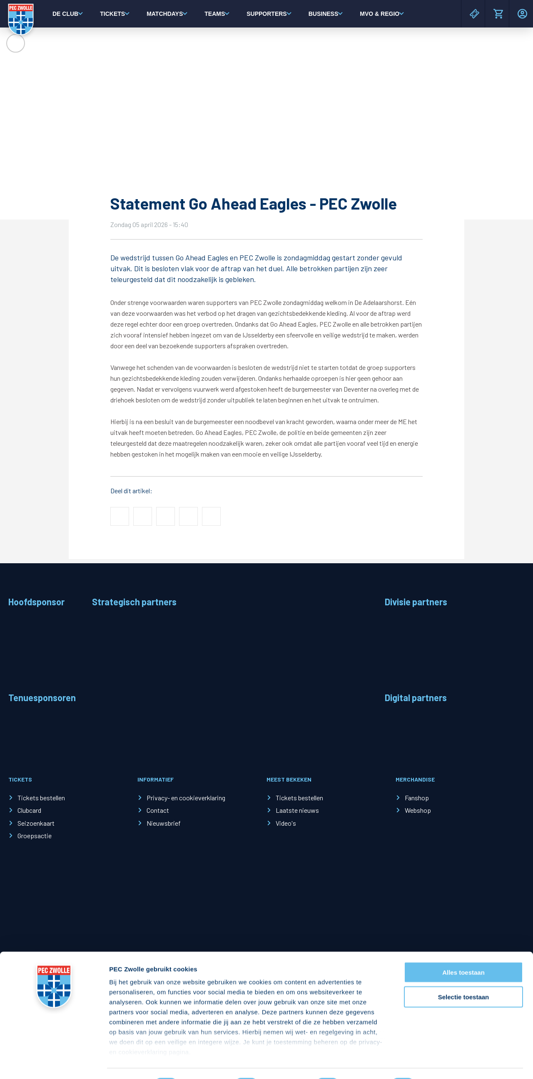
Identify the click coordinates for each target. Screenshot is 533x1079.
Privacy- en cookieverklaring (186, 798)
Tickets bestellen (41, 798)
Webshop (418, 810)
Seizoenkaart (36, 823)
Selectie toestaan (463, 974)
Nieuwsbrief (164, 823)
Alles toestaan (463, 950)
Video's (286, 823)
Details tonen (450, 1062)
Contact (158, 810)
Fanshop (417, 798)
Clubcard (29, 810)
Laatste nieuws (297, 810)
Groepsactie (34, 835)
